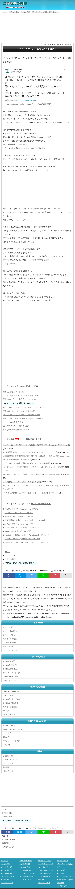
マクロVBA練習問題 (10, 676)
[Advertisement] (37, 28)
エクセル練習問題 (10, 638)
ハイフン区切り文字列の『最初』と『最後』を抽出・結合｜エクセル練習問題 (34, 467)
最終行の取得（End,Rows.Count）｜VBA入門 (22, 509)
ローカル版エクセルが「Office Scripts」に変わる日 (23, 418)
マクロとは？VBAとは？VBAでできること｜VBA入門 (26, 542)
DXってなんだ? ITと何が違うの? (16, 426)
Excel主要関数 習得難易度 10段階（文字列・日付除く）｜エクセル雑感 (31, 456)
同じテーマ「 (12, 386)
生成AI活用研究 (9, 725)
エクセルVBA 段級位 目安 (13, 422)
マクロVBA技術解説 (10, 702)
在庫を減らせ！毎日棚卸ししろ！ (16, 430)
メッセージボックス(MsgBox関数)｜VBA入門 (22, 539)
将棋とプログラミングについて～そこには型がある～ (24, 407)
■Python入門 (61, 869)
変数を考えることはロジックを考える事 (19, 411)
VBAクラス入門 (9, 695)
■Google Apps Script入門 (65, 879)
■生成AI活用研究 (62, 860)
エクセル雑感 (24, 386)
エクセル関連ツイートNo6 (13, 392)
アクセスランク (7, 846)
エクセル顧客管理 (10, 706)
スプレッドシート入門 (11, 740)
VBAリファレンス (10, 714)
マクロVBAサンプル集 (11, 699)
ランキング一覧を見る (41, 504)
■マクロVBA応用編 (44, 860)
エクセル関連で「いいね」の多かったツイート (21, 395)
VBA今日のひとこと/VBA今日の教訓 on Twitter (21, 415)
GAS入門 (6, 744)
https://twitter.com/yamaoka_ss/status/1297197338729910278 (27, 104)
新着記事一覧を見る (35, 439)
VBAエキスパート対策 (11, 672)
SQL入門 (6, 736)
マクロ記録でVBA (10, 669)
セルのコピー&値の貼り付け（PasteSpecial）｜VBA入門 (26, 535)
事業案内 (6, 767)
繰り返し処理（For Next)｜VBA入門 (18, 524)
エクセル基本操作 (10, 631)
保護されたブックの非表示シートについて (19, 399)
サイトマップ (8, 763)
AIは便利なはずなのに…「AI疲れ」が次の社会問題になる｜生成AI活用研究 (32, 474)
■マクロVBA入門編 (26, 860)
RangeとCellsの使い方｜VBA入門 (17, 531)
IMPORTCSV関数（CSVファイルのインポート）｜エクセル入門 (28, 493)
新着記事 (13, 439)
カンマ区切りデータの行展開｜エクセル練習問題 (22, 482)
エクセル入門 (8, 627)
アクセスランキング (16, 504)
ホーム (7, 552)
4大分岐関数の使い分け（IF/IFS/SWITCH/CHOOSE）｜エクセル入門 (30, 452)
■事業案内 (60, 882)
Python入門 (7, 733)
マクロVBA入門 (9, 661)
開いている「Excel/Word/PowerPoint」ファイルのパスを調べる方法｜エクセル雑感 (36, 485)
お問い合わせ (8, 770)
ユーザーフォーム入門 (11, 691)
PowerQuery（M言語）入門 (13, 729)
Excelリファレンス (10, 650)
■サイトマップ (62, 885)
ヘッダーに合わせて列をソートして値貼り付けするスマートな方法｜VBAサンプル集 (36, 445)
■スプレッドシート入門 (65, 875)
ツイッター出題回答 (10, 642)
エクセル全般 (10, 555)
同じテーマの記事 (8, 839)
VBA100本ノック (9, 680)
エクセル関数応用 (10, 635)
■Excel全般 (4, 860)
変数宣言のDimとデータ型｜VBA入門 (19, 516)
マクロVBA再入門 (10, 665)
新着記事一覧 (8, 755)
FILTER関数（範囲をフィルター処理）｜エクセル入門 (25, 520)
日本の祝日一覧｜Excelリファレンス (18, 513)
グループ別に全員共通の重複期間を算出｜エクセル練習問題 (26, 463)
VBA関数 (6, 710)
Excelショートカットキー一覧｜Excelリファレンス (24, 527)
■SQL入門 (60, 872)
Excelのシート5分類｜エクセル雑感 (17, 460)
